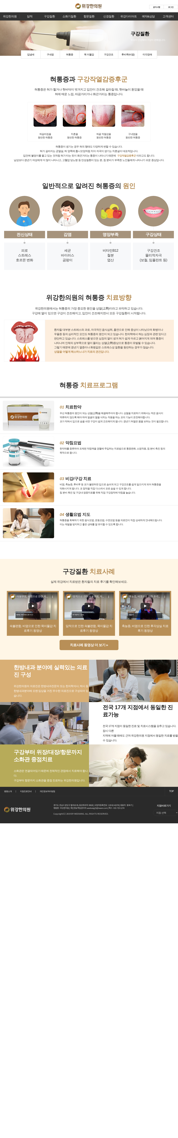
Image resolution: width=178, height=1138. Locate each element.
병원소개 (8, 791)
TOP (171, 791)
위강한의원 (10, 16)
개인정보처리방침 (47, 791)
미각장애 (147, 54)
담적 (29, 16)
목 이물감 (89, 54)
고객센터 (168, 16)
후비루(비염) (127, 54)
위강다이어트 (128, 16)
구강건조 (108, 54)
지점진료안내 (25, 791)
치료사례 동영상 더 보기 (89, 645)
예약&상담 (148, 16)
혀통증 (69, 54)
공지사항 (156, 7)
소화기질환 (69, 16)
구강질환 (49, 16)
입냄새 (30, 54)
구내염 (50, 54)
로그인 (170, 7)
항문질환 (89, 16)
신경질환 (108, 16)
